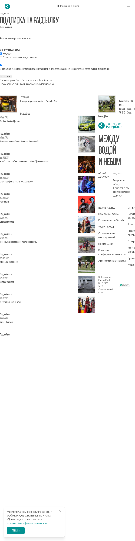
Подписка (4, 13)
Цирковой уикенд (7, 221)
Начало (122, 108)
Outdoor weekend (7, 282)
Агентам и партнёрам (112, 261)
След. (129, 112)
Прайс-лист (105, 244)
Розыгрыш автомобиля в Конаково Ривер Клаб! (19, 141)
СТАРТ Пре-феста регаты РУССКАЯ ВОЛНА (16, 181)
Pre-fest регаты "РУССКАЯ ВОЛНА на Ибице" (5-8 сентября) (24, 161)
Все (106, 116)
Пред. (129, 108)
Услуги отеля (106, 227)
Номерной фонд (108, 214)
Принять (16, 530)
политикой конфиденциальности (27, 523)
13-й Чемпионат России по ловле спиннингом (18, 241)
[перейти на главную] (7, 6)
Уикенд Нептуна (6, 322)
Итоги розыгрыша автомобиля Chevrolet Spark (39, 101)
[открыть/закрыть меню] (128, 6)
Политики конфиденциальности (33, 68)
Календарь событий (111, 220)
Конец (101, 116)
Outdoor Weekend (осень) (10, 121)
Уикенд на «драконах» (9, 262)
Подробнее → (26, 113)
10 (124, 112)
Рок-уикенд (4, 201)
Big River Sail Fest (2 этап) (10, 302)
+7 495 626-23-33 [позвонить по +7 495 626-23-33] (103, 175)
